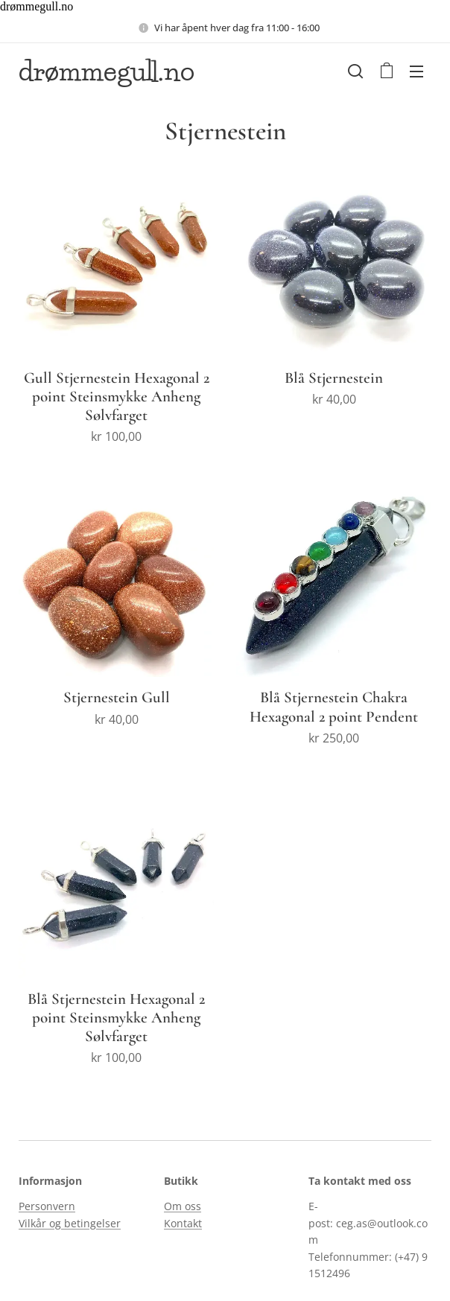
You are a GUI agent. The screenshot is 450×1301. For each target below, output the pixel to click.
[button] (355, 70)
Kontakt (183, 1223)
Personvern (47, 1206)
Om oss (182, 1206)
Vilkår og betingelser (70, 1223)
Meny (416, 71)
